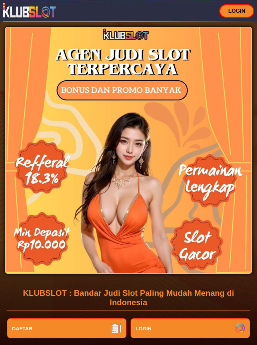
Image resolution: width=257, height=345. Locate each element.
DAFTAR (66, 328)
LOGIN (236, 11)
